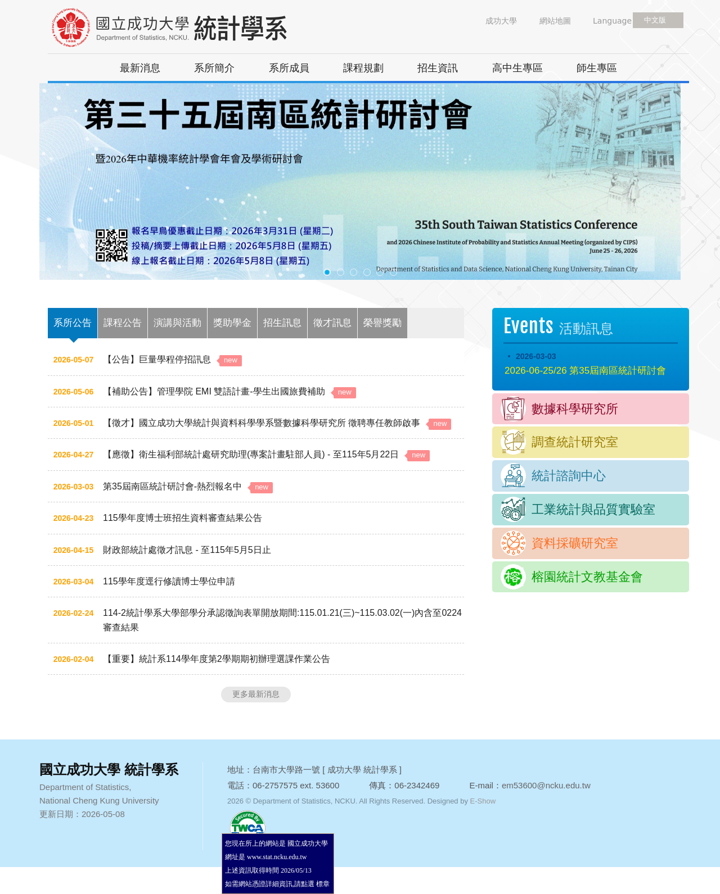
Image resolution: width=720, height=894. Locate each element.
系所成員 (289, 68)
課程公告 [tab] (123, 322)
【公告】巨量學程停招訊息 (172, 359)
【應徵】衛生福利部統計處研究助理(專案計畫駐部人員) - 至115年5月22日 (266, 454)
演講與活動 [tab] (177, 322)
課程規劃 (363, 68)
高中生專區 (517, 68)
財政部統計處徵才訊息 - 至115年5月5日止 (187, 550)
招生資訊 (437, 68)
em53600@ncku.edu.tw (546, 785)
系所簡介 (214, 68)
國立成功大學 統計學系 (188, 28)
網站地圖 (555, 20)
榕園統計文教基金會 (587, 577)
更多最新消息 (256, 693)
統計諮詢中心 (569, 476)
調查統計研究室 (575, 442)
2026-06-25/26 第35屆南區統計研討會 (585, 370)
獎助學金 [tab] (232, 322)
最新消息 (140, 68)
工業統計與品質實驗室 (593, 509)
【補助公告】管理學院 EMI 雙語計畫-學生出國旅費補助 (229, 391)
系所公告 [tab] (72, 322)
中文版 (655, 20)
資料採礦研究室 (575, 543)
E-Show (483, 801)
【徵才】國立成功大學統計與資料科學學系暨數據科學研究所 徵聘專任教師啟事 (277, 423)
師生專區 (597, 68)
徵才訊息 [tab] (332, 322)
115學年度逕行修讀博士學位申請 (169, 581)
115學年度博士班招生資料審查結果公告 (182, 518)
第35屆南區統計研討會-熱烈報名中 (188, 486)
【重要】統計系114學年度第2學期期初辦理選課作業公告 (216, 659)
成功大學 (501, 20)
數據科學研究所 (575, 409)
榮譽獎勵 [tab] (382, 322)
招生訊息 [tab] (282, 322)
